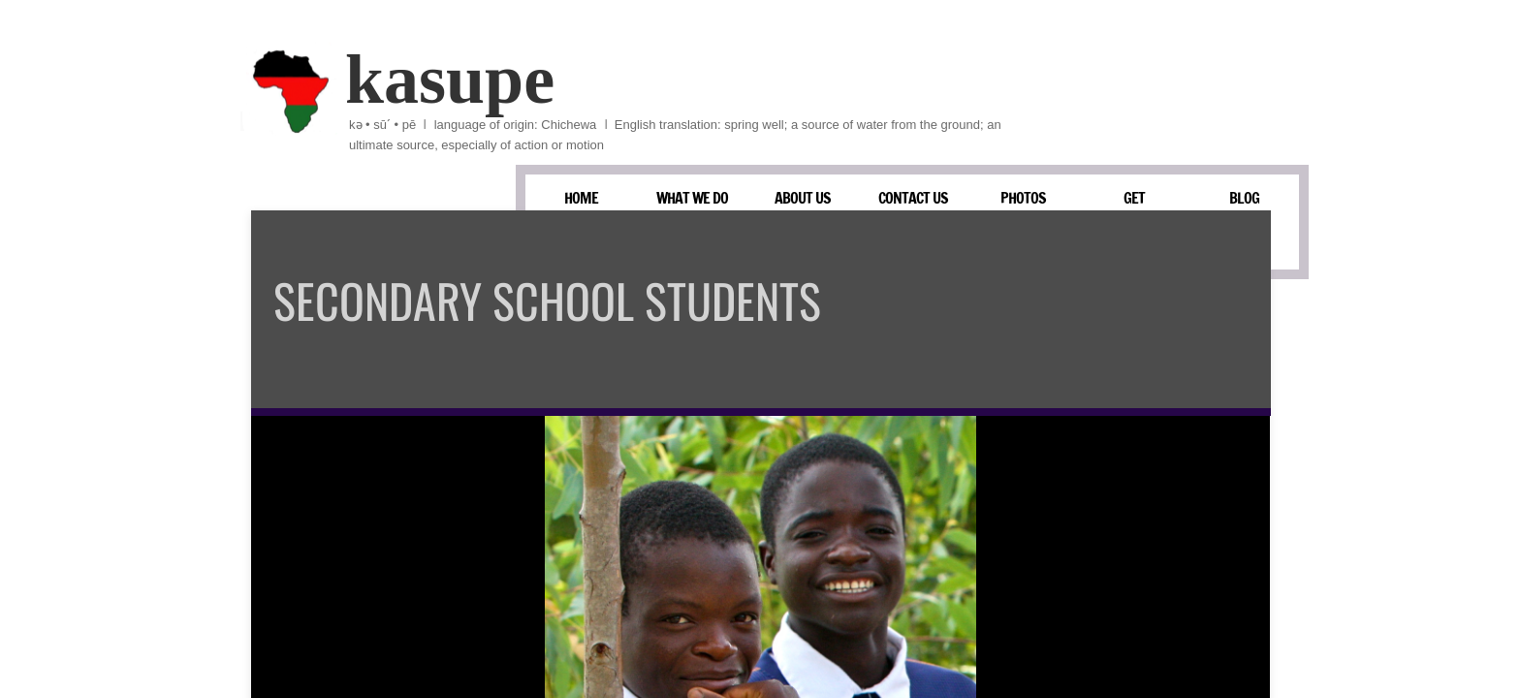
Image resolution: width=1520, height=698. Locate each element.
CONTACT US (913, 197)
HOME (581, 197)
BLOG (1244, 197)
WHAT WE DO (692, 197)
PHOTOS (1023, 197)
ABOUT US (803, 197)
